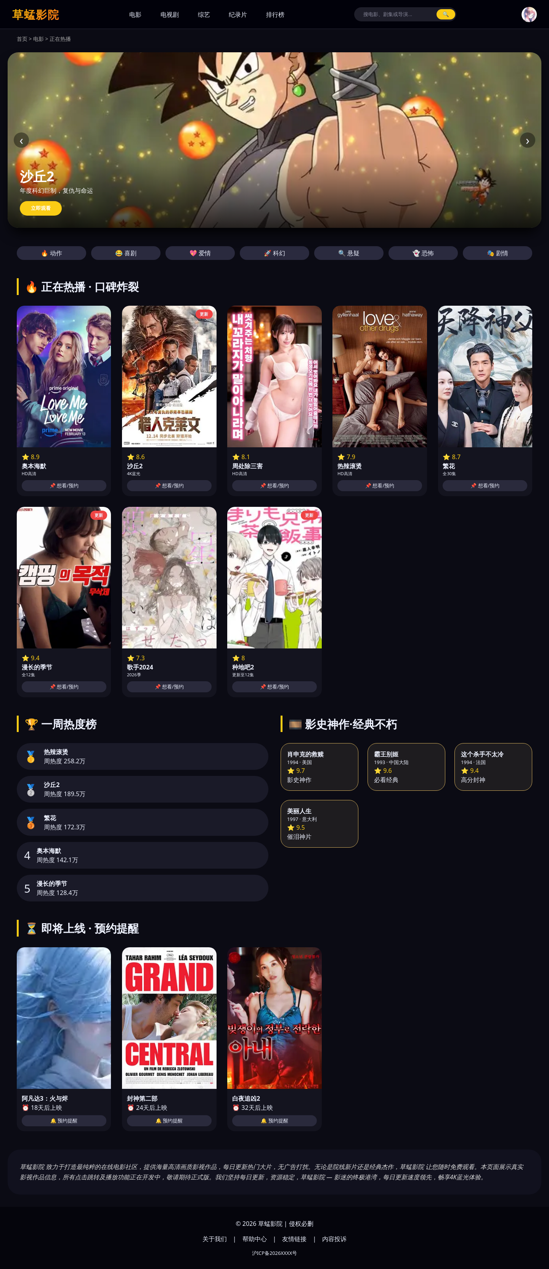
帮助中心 (254, 1239)
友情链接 (294, 1239)
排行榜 (275, 14)
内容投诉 (334, 1239)
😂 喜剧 (125, 253)
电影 (135, 14)
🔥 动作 (51, 253)
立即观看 (41, 208)
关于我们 (214, 1239)
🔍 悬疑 (349, 253)
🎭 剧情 (497, 253)
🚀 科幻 (274, 253)
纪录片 (238, 14)
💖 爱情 (200, 253)
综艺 (204, 14)
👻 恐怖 (423, 253)
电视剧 (170, 14)
